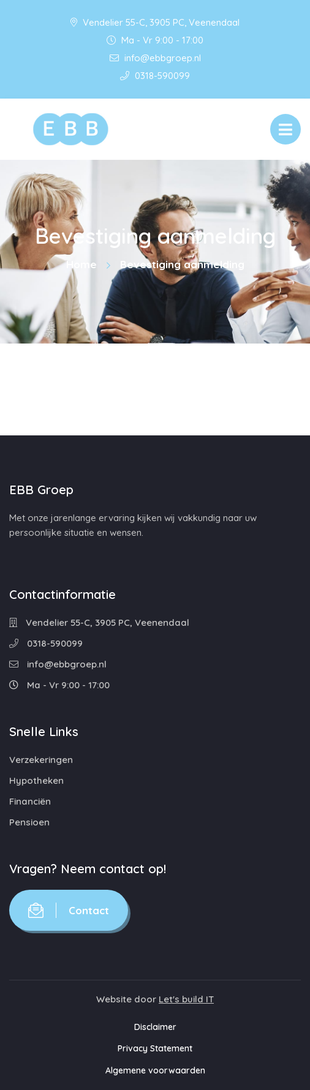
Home (81, 264)
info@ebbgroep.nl (155, 58)
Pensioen (29, 822)
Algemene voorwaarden (155, 1070)
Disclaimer (155, 1026)
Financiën (30, 801)
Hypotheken (36, 780)
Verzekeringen (41, 759)
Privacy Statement (155, 1048)
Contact (68, 910)
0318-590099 (155, 75)
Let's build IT (186, 999)
